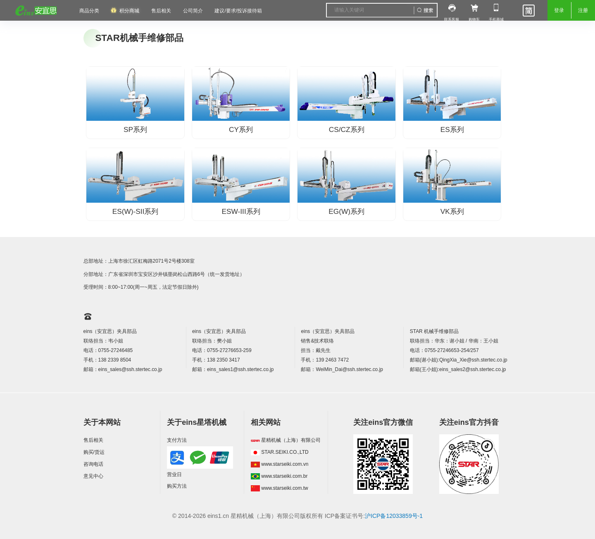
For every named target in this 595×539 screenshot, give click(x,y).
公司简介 (193, 11)
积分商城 (129, 11)
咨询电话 (93, 464)
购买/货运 (94, 452)
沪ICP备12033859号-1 (394, 516)
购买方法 (177, 486)
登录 (559, 10)
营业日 (174, 474)
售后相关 (161, 11)
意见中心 (93, 476)
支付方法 (177, 440)
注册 (583, 10)
